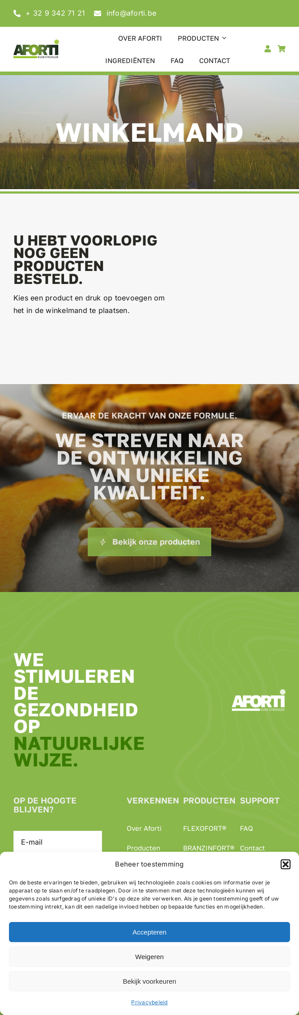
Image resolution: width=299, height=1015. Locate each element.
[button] (285, 864)
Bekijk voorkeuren (149, 981)
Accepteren (149, 932)
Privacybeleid (149, 1002)
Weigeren (149, 956)
